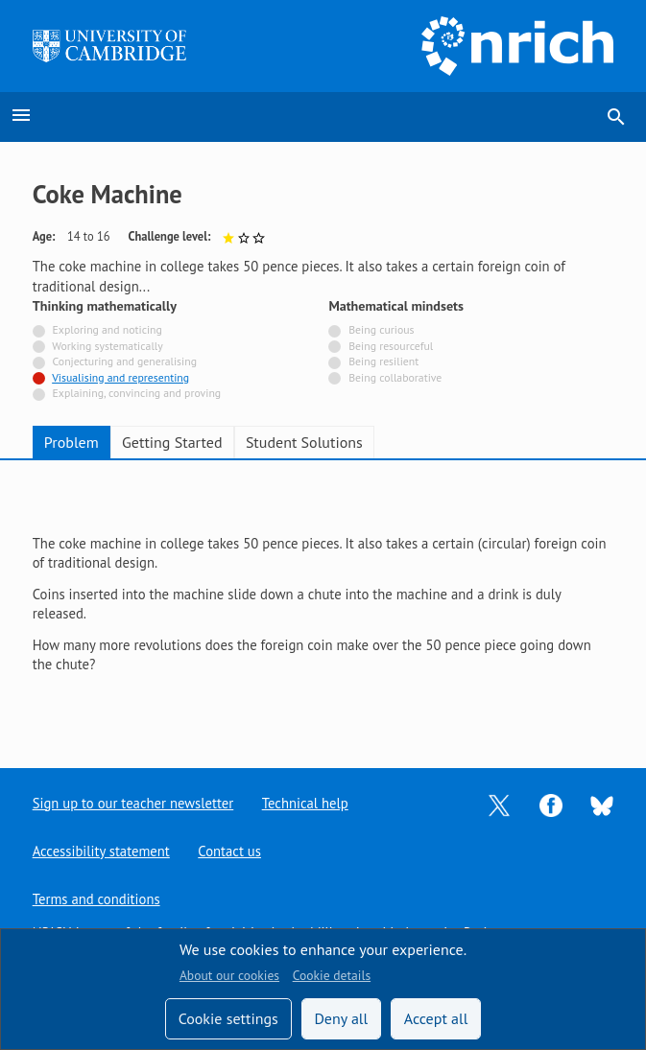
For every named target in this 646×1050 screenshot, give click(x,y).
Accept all (436, 1018)
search (616, 116)
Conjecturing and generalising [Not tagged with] (125, 361)
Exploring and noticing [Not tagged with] (107, 329)
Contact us (230, 851)
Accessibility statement (101, 851)
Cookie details (332, 975)
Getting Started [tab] (172, 442)
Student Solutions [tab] (304, 442)
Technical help (305, 803)
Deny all (341, 1018)
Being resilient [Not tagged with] (383, 361)
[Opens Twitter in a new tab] (499, 803)
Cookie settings (228, 1018)
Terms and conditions (96, 899)
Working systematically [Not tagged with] (107, 345)
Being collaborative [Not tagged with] (395, 377)
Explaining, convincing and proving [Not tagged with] (137, 392)
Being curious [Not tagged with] (381, 329)
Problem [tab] (71, 442)
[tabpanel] (323, 598)
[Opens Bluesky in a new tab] (601, 804)
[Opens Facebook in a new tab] (550, 803)
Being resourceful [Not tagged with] (390, 345)
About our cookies (229, 975)
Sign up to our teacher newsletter (133, 803)
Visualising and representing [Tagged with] (120, 377)
